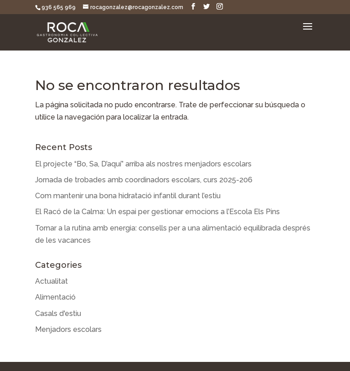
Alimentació (55, 297)
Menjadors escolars (68, 329)
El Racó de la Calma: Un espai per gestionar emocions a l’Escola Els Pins (157, 211)
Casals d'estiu (58, 313)
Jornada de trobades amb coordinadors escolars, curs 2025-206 (143, 179)
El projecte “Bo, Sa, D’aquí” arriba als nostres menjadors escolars (143, 164)
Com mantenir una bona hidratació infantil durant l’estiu (128, 195)
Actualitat (51, 281)
